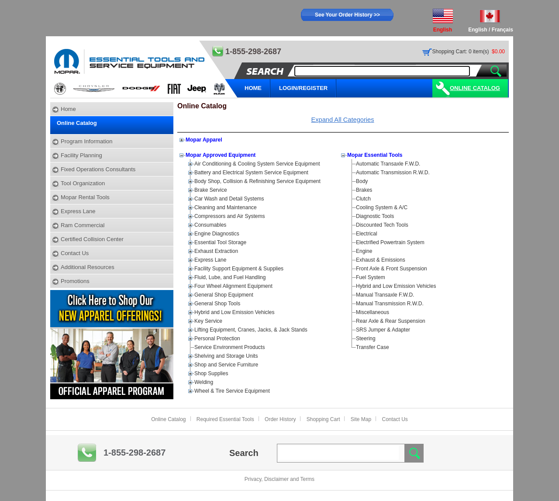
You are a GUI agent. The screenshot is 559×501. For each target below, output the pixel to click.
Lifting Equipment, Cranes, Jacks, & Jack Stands (250, 330)
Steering (366, 338)
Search (244, 453)
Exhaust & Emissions (380, 260)
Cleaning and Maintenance (225, 207)
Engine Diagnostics (216, 234)
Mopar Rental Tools (85, 197)
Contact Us (75, 253)
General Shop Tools (217, 304)
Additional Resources (87, 267)
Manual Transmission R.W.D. (390, 304)
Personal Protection (217, 338)
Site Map (361, 419)
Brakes (364, 190)
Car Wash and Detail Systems (229, 199)
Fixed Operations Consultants (98, 169)
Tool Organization (83, 183)
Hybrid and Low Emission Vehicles (234, 312)
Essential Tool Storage (220, 242)
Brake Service (210, 190)
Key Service (208, 321)
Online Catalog (475, 88)
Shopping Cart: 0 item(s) (460, 51)
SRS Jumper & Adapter (383, 330)
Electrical (366, 234)
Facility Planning (81, 155)
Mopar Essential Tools (374, 155)
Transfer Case (372, 347)
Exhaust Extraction (216, 251)
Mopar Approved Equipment (220, 155)
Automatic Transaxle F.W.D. (388, 164)
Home (68, 109)
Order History (280, 419)
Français (502, 30)
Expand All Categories (342, 119)
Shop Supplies (211, 373)
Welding (203, 382)
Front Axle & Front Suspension (391, 269)
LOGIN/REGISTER (303, 88)
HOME (253, 88)
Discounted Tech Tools (382, 225)
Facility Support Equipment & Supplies (238, 269)
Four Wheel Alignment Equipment (233, 286)
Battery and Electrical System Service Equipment (251, 172)
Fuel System (370, 277)
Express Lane (78, 211)
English (477, 30)
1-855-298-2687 (135, 452)
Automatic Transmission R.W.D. (393, 172)
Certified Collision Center (92, 239)
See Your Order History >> (347, 15)
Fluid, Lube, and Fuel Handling (230, 277)
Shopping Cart (323, 419)
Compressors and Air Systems (229, 216)
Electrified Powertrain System (390, 242)
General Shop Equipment (223, 295)
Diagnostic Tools (375, 216)
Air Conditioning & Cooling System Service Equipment (257, 164)
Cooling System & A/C (381, 207)
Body (362, 181)
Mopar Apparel (204, 140)
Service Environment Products (229, 347)
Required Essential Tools (225, 419)
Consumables (210, 225)
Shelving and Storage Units (226, 356)
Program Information (87, 141)
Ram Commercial (82, 225)
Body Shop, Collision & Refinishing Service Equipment (257, 181)
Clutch (363, 199)
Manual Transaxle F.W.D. (385, 295)
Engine (364, 251)
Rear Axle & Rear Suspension (390, 321)
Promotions (75, 281)
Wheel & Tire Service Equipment (232, 391)
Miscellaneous (372, 312)
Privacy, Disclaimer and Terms (279, 479)
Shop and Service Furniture (226, 365)
